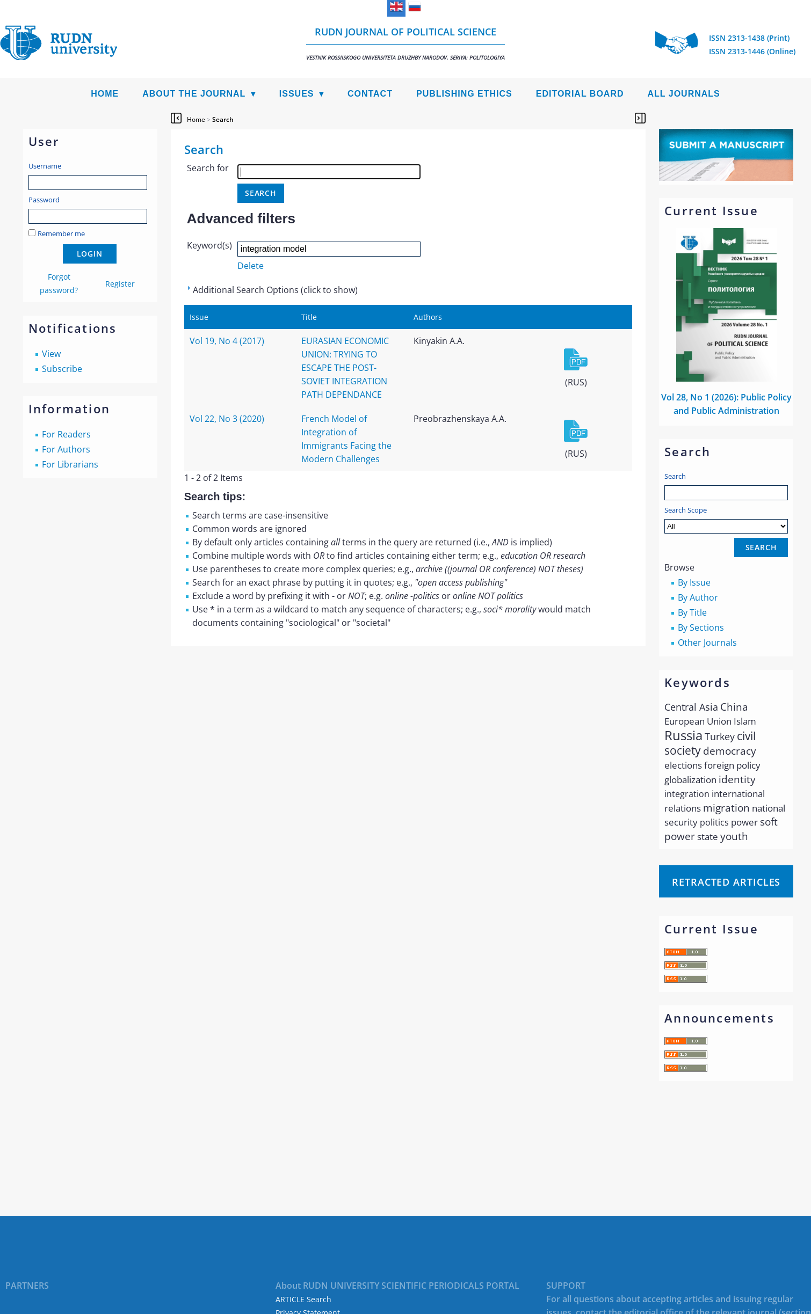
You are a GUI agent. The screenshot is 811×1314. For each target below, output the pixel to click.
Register (120, 284)
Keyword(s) (209, 245)
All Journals (684, 93)
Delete (250, 266)
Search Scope (726, 519)
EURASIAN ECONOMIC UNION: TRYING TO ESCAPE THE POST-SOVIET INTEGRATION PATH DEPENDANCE (345, 367)
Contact (370, 93)
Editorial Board (580, 93)
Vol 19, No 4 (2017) (227, 341)
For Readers (66, 434)
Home (105, 93)
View (51, 354)
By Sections (701, 627)
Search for (208, 168)
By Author (698, 597)
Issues (296, 93)
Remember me (61, 233)
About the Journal (193, 93)
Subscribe (62, 369)
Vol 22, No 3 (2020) (227, 419)
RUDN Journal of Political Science (405, 43)
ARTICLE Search (303, 1299)
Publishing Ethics (464, 93)
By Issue (694, 582)
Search (675, 476)
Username (44, 166)
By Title (692, 612)
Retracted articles (726, 881)
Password (44, 200)
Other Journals (707, 642)
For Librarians (70, 464)
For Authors (66, 449)
